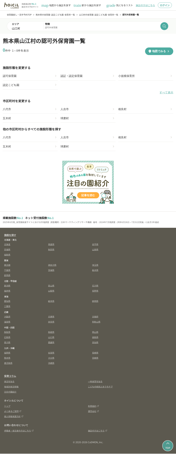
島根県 (51, 332)
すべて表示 (166, 92)
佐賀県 (51, 352)
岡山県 (95, 332)
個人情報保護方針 (13, 416)
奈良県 (51, 322)
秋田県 (51, 249)
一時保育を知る (95, 381)
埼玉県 (95, 265)
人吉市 (64, 109)
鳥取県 (7, 332)
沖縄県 (51, 363)
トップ (7, 406)
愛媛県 (51, 342)
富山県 (51, 285)
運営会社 (93, 411)
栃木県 (95, 270)
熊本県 (7, 358)
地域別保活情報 (11, 386)
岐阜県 (51, 301)
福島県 (7, 254)
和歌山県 (96, 322)
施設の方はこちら (145, 5)
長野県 (95, 291)
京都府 (95, 316)
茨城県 (51, 270)
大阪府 (7, 316)
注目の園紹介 (10, 392)
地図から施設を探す (56, 5)
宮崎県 (95, 358)
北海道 (7, 244)
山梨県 (51, 291)
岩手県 (95, 244)
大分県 (51, 358)
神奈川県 (52, 265)
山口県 (51, 337)
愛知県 (7, 301)
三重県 (7, 306)
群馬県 (7, 275)
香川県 (7, 342)
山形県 (95, 249)
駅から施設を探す (87, 5)
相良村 (122, 109)
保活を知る (9, 381)
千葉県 (7, 270)
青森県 (51, 244)
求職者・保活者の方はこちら (19, 430)
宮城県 (7, 249)
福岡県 (7, 352)
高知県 (95, 342)
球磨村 (64, 118)
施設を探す (10, 235)
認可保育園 (9, 76)
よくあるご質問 (12, 411)
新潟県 (7, 285)
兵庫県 (51, 316)
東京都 (7, 265)
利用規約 (93, 406)
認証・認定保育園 (71, 76)
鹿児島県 (8, 363)
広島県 (7, 337)
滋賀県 (7, 322)
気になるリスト (119, 5)
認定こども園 (11, 85)
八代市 (7, 109)
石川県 (95, 285)
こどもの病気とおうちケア (100, 386)
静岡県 (95, 301)
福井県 (7, 291)
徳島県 (95, 337)
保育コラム (10, 376)
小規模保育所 (126, 76)
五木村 (7, 118)
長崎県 (95, 352)
